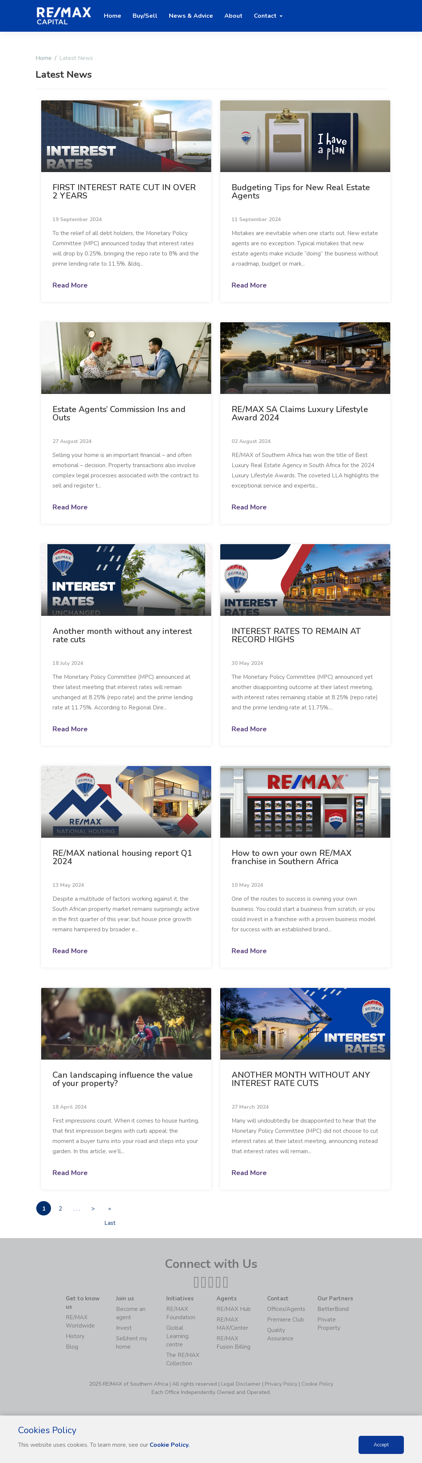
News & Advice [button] (191, 16)
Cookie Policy (317, 1384)
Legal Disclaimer (241, 1384)
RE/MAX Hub (233, 1309)
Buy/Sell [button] (145, 16)
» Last (113, 1210)
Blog (72, 1347)
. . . (79, 1208)
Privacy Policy (281, 1384)
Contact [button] (266, 16)
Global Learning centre (177, 1337)
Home (44, 58)
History (75, 1336)
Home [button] (112, 16)
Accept (381, 1444)
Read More (70, 285)
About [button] (233, 16)
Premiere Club (285, 1320)
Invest (124, 1328)
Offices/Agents (286, 1309)
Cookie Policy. (170, 1445)
